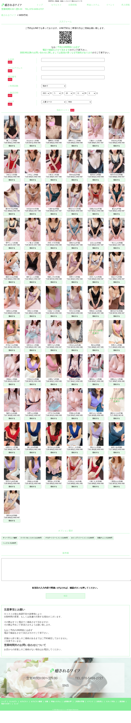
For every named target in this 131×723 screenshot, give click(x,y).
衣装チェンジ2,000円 (104, 538)
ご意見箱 (121, 701)
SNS (65, 685)
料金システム (93, 5)
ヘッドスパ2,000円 (9, 543)
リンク (16, 704)
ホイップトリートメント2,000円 (82, 538)
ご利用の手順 (79, 701)
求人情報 (125, 5)
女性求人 (99, 701)
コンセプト (13, 701)
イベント (110, 5)
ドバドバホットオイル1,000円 (31, 538)
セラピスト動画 (36, 701)
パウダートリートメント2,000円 (56, 538)
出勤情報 (72, 5)
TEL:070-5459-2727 (34, 9)
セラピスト (56, 5)
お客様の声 (68, 701)
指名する (12, 146)
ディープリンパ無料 (10, 538)
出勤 (46, 701)
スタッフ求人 (110, 701)
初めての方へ (6, 704)
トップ (40, 5)
